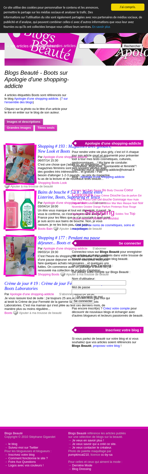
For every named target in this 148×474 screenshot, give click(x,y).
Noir (140, 203)
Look (63, 183)
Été (140, 195)
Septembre (77, 214)
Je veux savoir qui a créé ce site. (94, 444)
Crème (105, 195)
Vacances (86, 218)
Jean (83, 203)
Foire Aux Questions (22, 462)
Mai (114, 203)
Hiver (130, 199)
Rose (125, 206)
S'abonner (66, 294)
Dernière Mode (82, 465)
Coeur (128, 190)
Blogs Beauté (14, 433)
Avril (84, 190)
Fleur (79, 199)
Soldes (119, 213)
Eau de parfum (129, 195)
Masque (127, 203)
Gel (94, 199)
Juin (96, 203)
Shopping (44, 183)
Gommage (119, 199)
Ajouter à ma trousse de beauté (31, 186)
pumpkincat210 (78, 454)
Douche (115, 195)
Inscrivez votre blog (21, 454)
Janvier (76, 203)
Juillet (90, 203)
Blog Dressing (81, 469)
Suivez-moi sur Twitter (23, 447)
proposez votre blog (106, 345)
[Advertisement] (107, 100)
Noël (134, 203)
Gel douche (104, 199)
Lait (101, 203)
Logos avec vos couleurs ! (26, 465)
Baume (97, 190)
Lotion (107, 203)
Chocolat (118, 190)
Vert (104, 218)
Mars (119, 203)
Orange (97, 206)
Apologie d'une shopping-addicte (36, 98)
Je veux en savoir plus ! (88, 440)
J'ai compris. (128, 7)
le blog (12, 444)
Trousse (76, 218)
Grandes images (19, 127)
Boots (55, 183)
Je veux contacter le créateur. (92, 447)
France (87, 199)
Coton (97, 195)
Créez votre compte (116, 308)
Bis (104, 190)
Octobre (88, 206)
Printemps (116, 206)
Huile (136, 199)
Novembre (77, 206)
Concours (82, 194)
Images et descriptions (24, 121)
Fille (74, 199)
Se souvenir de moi (90, 296)
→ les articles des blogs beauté (32, 46)
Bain (49, 228)
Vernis (97, 218)
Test (126, 214)
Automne (76, 190)
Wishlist (113, 218)
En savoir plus (101, 27)
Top (132, 213)
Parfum (106, 206)
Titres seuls (46, 127)
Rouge (132, 206)
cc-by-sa (106, 454)
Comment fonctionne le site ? (28, 458)
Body (110, 190)
